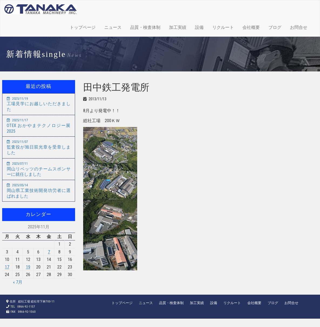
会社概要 (251, 27)
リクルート (223, 27)
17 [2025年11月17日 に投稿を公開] (7, 267)
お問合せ (298, 27)
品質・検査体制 (145, 27)
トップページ (83, 27)
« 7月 (17, 282)
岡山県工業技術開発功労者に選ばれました (38, 191)
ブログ (274, 27)
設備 (199, 27)
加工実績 (177, 27)
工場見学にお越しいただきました (38, 104)
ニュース (113, 27)
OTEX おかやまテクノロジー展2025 (38, 126)
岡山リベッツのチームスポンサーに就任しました (38, 169)
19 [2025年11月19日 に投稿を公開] (28, 267)
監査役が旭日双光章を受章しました (38, 147)
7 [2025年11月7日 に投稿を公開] (49, 251)
